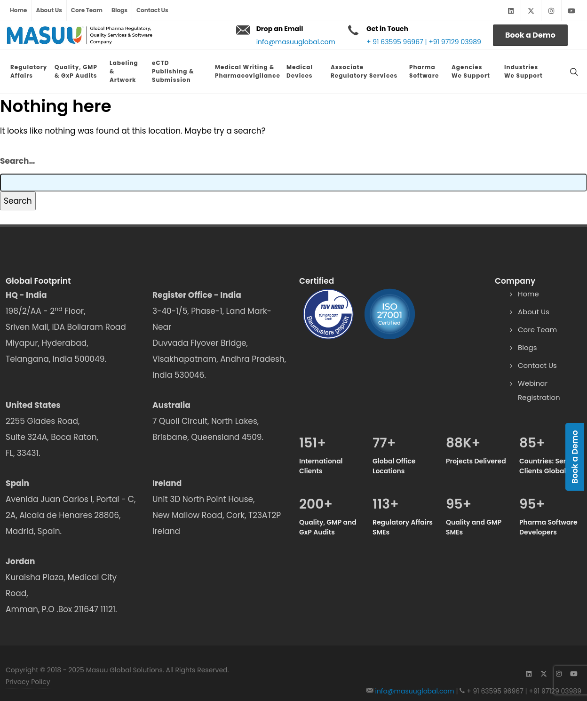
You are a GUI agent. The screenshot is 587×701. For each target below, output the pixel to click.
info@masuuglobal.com (295, 42)
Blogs (119, 10)
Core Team (87, 10)
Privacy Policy (28, 666)
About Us (49, 10)
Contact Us (152, 10)
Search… (17, 145)
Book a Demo (530, 35)
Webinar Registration (539, 375)
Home (18, 10)
